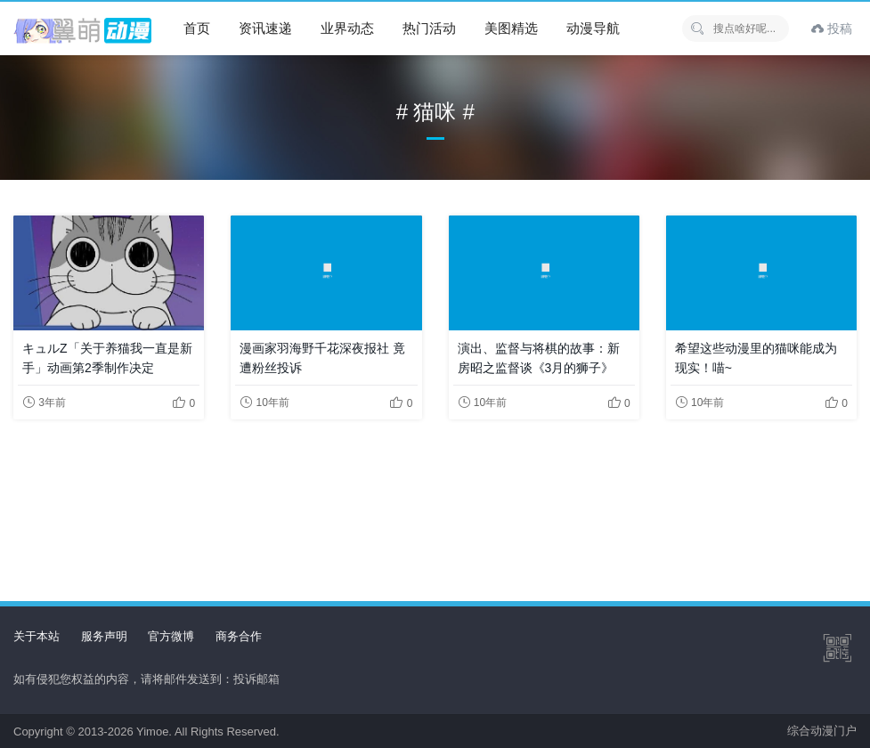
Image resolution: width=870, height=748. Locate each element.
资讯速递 (265, 28)
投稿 (831, 28)
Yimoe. (154, 731)
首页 (196, 28)
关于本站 (36, 636)
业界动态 (347, 28)
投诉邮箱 (256, 679)
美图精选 (511, 28)
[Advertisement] (435, 496)
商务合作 (238, 636)
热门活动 (429, 28)
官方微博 (171, 636)
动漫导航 (593, 28)
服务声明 (104, 636)
